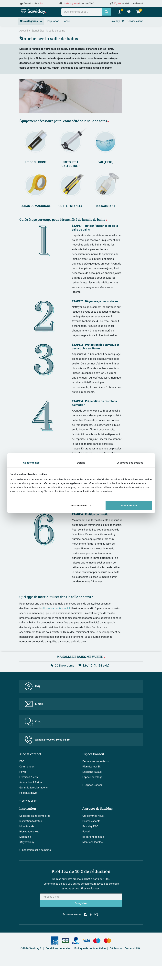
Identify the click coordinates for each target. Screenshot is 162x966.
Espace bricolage (92, 777)
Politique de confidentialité (90, 948)
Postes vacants (91, 821)
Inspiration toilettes (30, 821)
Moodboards (26, 826)
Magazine (25, 837)
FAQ (32, 686)
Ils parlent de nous (93, 837)
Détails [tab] (81, 462)
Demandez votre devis (95, 761)
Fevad (86, 832)
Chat (33, 721)
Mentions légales (92, 842)
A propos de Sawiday (97, 808)
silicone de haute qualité (55, 608)
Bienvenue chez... (29, 832)
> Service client (28, 801)
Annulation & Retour (31, 782)
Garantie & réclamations (33, 788)
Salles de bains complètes (34, 816)
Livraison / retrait (29, 777)
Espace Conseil (93, 754)
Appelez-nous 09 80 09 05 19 (47, 740)
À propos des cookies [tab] (130, 462)
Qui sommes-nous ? (94, 816)
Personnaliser (81, 505)
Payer (22, 772)
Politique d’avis (28, 793)
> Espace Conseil (92, 785)
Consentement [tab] (31, 462)
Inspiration (53, 21)
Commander (26, 767)
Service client (135, 21)
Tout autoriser (129, 505)
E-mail (34, 704)
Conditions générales (58, 948)
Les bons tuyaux (92, 772)
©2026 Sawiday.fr (31, 948)
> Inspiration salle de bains (35, 850)
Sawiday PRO (118, 21)
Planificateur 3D (91, 767)
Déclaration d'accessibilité (125, 948)
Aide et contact (30, 754)
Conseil (67, 21)
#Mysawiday (26, 842)
